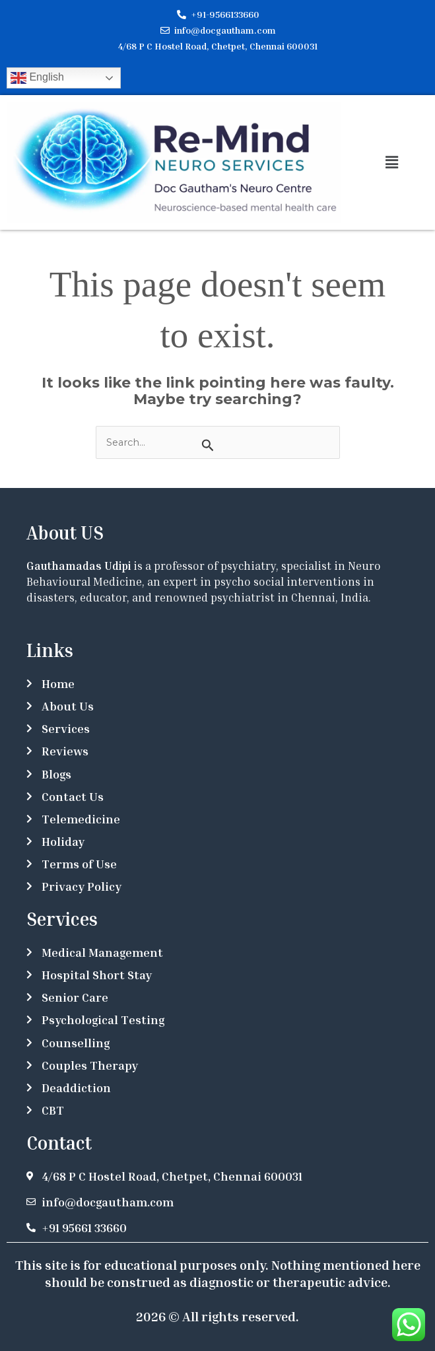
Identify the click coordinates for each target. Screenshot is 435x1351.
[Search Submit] (208, 445)
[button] (391, 162)
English (37, 78)
